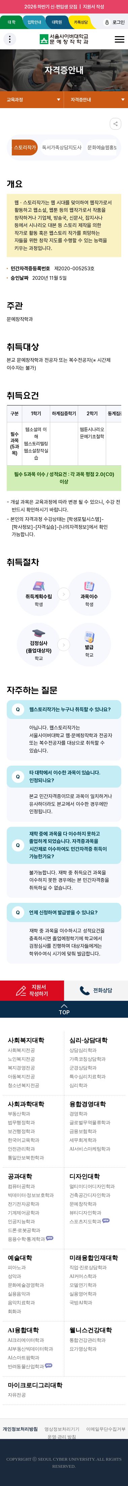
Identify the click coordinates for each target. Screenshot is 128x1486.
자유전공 (17, 1394)
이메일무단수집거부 (106, 1429)
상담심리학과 (83, 1050)
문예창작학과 (83, 1204)
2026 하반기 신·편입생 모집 (50, 6)
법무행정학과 (21, 1122)
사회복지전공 (21, 1050)
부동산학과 (19, 1113)
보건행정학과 (21, 1131)
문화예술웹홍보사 (105, 148)
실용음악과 (19, 1293)
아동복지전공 (21, 1076)
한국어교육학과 (23, 1140)
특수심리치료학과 (87, 1076)
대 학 (11, 22)
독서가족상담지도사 (62, 148)
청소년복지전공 (23, 1085)
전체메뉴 (119, 39)
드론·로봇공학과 (24, 1230)
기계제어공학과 (23, 1212)
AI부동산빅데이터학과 (30, 1349)
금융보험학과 (83, 1131)
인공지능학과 (21, 1221)
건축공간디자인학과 (89, 1195)
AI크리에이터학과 (26, 1340)
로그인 (114, 22)
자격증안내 (81, 99)
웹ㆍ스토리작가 (20, 148)
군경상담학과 (83, 1067)
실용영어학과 (83, 1293)
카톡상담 (80, 22)
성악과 (14, 1276)
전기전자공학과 (23, 1204)
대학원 (57, 22)
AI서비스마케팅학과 (89, 1148)
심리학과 (78, 1085)
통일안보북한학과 (26, 1157)
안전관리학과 (21, 1148)
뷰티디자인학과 (85, 1212)
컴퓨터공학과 (21, 1186)
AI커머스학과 (83, 1276)
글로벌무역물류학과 (89, 1122)
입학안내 (34, 22)
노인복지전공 (21, 1059)
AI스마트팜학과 (23, 1357)
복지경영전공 (21, 1067)
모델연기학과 (83, 1285)
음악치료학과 (21, 1302)
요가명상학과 (83, 1349)
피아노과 (17, 1267)
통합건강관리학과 (87, 1340)
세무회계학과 (83, 1140)
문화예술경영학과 (26, 1285)
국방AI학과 (80, 1302)
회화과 (14, 1311)
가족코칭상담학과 (87, 1059)
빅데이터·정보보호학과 (31, 1195)
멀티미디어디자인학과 (92, 1186)
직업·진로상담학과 (87, 1267)
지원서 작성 (93, 6)
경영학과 (78, 1113)
